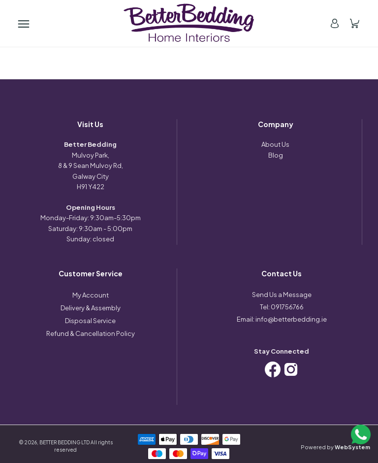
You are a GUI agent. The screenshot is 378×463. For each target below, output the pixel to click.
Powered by (335, 447)
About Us (275, 144)
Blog (275, 155)
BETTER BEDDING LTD (64, 442)
